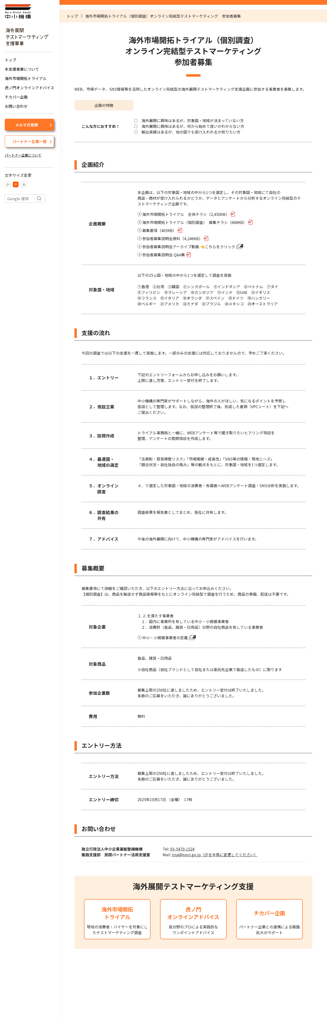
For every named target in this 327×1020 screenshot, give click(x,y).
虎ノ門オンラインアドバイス (29, 87)
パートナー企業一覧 (29, 141)
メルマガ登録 (26, 125)
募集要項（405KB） (159, 230)
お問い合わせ (16, 106)
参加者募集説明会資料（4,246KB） (172, 238)
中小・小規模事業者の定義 (165, 637)
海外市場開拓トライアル (26, 78)
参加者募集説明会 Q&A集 (163, 254)
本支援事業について (22, 69)
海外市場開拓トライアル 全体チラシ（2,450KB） (185, 214)
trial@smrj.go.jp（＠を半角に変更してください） (215, 854)
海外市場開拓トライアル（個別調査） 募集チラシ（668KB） (194, 222)
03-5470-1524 (182, 849)
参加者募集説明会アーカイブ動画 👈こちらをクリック (188, 246)
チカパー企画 (16, 97)
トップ (10, 60)
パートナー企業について (23, 155)
